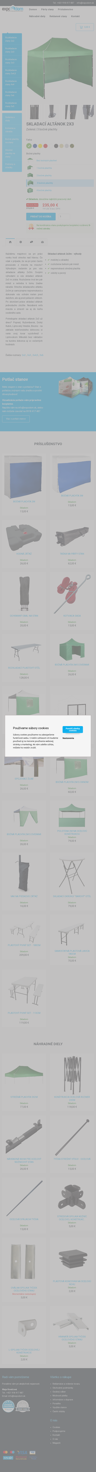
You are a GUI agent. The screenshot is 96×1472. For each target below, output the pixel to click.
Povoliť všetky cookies (73, 729)
